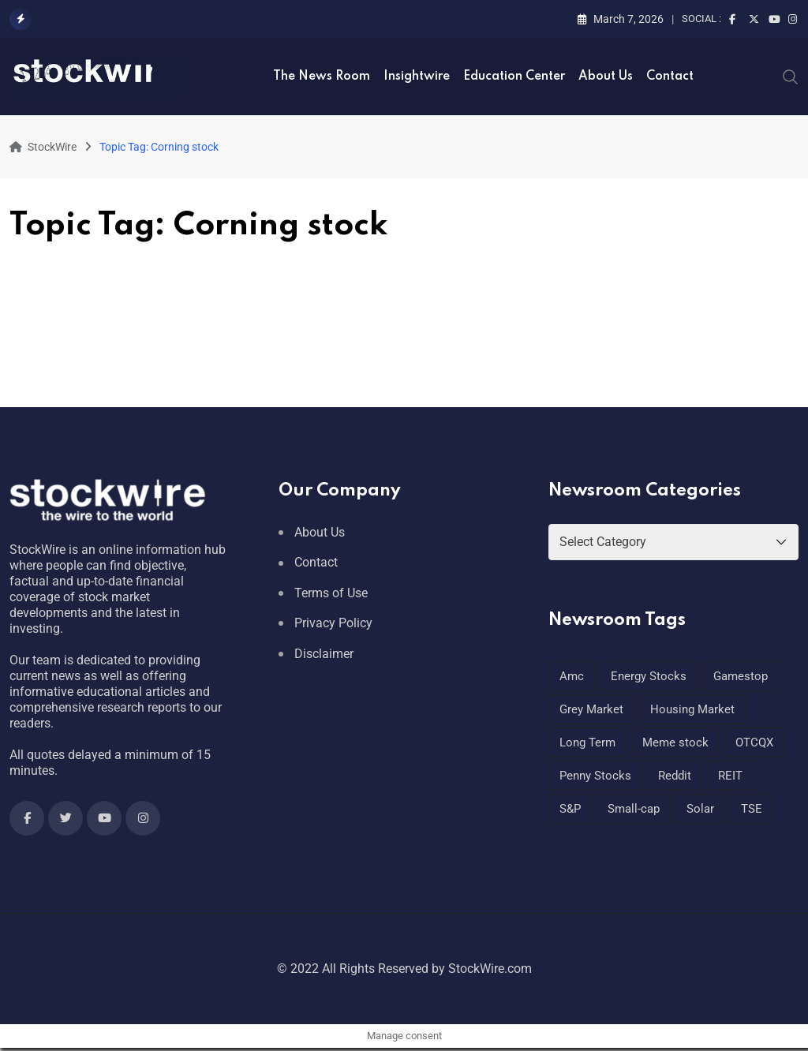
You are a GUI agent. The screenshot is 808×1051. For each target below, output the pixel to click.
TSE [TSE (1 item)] (751, 809)
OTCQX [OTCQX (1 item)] (754, 742)
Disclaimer (324, 653)
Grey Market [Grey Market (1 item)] (591, 709)
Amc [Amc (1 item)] (571, 676)
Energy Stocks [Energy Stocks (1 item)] (648, 676)
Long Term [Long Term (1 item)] (587, 742)
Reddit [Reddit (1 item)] (674, 776)
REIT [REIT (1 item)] (730, 776)
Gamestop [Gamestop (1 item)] (740, 676)
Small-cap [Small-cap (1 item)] (634, 809)
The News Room (321, 76)
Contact (670, 76)
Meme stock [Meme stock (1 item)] (675, 742)
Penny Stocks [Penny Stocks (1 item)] (595, 776)
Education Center (514, 76)
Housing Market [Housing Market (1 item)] (692, 709)
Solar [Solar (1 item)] (700, 809)
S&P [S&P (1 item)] (570, 809)
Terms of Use (331, 592)
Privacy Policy (333, 622)
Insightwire (416, 76)
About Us (605, 76)
